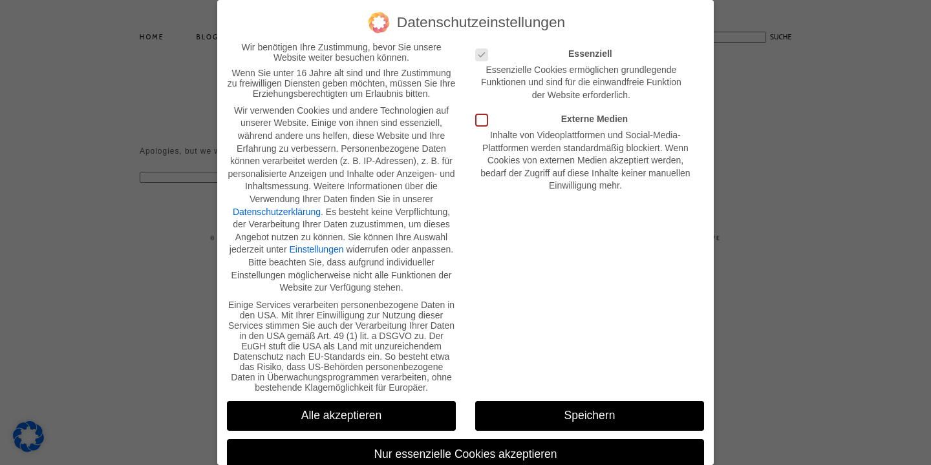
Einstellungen (316, 246)
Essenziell (548, 50)
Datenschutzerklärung (277, 208)
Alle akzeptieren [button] (341, 412)
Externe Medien (555, 115)
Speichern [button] (589, 412)
